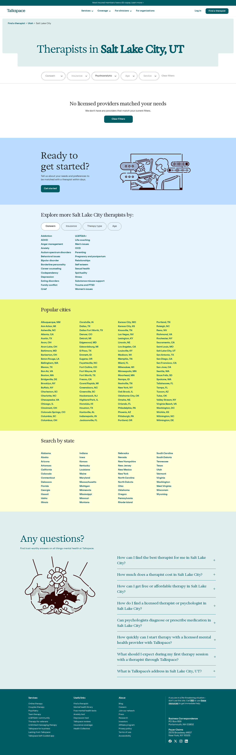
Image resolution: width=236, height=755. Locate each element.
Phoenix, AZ (124, 412)
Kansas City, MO (127, 322)
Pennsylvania (125, 498)
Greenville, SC (87, 392)
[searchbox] (53, 76)
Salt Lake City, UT (166, 351)
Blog (121, 704)
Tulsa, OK (162, 396)
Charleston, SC (49, 392)
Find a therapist (217, 11)
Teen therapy (34, 714)
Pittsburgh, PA (126, 416)
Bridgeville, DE (49, 379)
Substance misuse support (89, 281)
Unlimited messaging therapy (42, 725)
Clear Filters (118, 119)
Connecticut (48, 478)
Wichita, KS (163, 412)
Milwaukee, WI (126, 367)
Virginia (161, 478)
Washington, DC (166, 408)
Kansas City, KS (126, 326)
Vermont (161, 474)
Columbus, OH (49, 420)
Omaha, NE (124, 400)
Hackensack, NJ (88, 396)
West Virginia (164, 486)
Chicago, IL (47, 404)
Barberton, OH (49, 355)
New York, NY (125, 388)
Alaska (44, 457)
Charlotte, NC (48, 396)
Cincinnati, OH (49, 408)
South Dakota (164, 457)
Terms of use (125, 732)
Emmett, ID (85, 355)
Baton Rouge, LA (50, 359)
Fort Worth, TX (87, 375)
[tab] (50, 226)
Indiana (83, 453)
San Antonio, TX (165, 355)
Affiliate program (127, 725)
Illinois (44, 502)
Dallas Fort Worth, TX (91, 330)
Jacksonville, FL (88, 420)
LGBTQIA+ (81, 236)
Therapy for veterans (38, 722)
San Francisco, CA (167, 363)
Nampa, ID (124, 379)
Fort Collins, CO (88, 367)
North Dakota (125, 482)
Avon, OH (46, 343)
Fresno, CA (85, 379)
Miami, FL (123, 363)
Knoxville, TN (125, 330)
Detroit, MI (85, 339)
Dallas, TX (84, 326)
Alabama (46, 453)
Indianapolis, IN (88, 416)
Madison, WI (125, 355)
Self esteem (81, 265)
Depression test (81, 718)
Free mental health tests (85, 711)
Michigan (84, 486)
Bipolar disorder (50, 261)
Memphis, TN (125, 359)
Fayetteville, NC (88, 363)
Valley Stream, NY (166, 400)
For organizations (145, 11)
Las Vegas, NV (126, 334)
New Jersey (124, 466)
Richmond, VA (164, 334)
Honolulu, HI (86, 404)
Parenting (80, 252)
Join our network (127, 711)
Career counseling (51, 269)
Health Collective (82, 729)
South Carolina (165, 453)
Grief (44, 289)
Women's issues (84, 289)
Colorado (46, 474)
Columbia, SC (48, 416)
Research (123, 718)
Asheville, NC (48, 330)
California (46, 470)
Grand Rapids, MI (89, 384)
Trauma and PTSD (85, 285)
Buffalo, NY (47, 388)
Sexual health (82, 269)
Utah (30, 23)
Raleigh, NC (163, 326)
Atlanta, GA (47, 334)
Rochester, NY (164, 339)
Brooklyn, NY (48, 384)
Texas (160, 466)
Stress (78, 277)
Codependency (49, 273)
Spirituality (81, 273)
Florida (45, 486)
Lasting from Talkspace (39, 732)
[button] (87, 11)
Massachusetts (87, 482)
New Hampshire (127, 462)
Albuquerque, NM (50, 322)
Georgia (45, 490)
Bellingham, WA (49, 363)
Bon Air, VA (47, 371)
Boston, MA (47, 375)
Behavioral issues (50, 257)
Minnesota (85, 490)
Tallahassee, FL (165, 384)
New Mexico (125, 470)
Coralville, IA (86, 322)
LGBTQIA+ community (39, 718)
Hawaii (45, 494)
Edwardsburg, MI (88, 347)
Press (121, 714)
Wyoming (162, 494)
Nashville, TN (125, 384)
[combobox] (53, 76)
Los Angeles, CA (127, 347)
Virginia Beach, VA (167, 404)
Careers (122, 707)
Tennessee (162, 462)
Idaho (44, 498)
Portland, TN (163, 322)
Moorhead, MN (126, 375)
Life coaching (82, 240)
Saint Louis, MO (165, 347)
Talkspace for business (39, 729)
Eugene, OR (85, 359)
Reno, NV (162, 330)
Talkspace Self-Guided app (41, 736)
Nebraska (123, 453)
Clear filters (167, 76)
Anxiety (45, 248)
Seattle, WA (163, 371)
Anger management (52, 244)
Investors (123, 722)
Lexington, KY (125, 339)
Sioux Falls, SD (164, 375)
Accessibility (125, 736)
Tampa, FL (162, 388)
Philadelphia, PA (127, 408)
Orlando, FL (124, 404)
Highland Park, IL (88, 400)
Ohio (120, 486)
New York (123, 474)
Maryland (84, 478)
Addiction (46, 236)
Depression (47, 277)
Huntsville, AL (87, 412)
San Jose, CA (164, 367)
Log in (198, 11)
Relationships (82, 261)
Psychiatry (33, 711)
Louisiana (84, 470)
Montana (84, 502)
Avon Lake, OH (49, 347)
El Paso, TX (85, 351)
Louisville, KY (125, 351)
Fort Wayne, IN (87, 371)
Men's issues (82, 244)
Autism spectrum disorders (56, 252)
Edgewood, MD (88, 343)
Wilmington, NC (165, 416)
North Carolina (126, 478)
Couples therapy (36, 707)
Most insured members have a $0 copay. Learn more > (118, 3)
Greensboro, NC (88, 388)
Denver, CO (85, 334)
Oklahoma (124, 490)
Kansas (83, 462)
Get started (50, 189)
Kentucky (84, 466)
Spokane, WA (164, 379)
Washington (163, 482)
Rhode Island (125, 502)
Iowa (82, 457)
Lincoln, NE (124, 343)
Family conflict (49, 285)
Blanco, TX (47, 367)
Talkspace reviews (82, 722)
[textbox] (77, 76)
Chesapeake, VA (50, 400)
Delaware (46, 482)
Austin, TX (46, 339)
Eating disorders (50, 281)
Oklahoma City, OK (128, 396)
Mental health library (83, 707)
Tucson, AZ (163, 392)
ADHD (44, 240)
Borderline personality (53, 265)
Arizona (45, 462)
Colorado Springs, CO (53, 412)
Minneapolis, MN (127, 371)
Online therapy (35, 704)
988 (192, 701)
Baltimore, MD (49, 351)
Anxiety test (79, 714)
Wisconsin (162, 490)
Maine (82, 474)
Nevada (122, 457)
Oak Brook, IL (125, 392)
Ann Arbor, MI (48, 326)
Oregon (122, 494)
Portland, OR (125, 420)
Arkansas (46, 466)
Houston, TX (86, 408)
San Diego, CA (164, 359)
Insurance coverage (83, 725)
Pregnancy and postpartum (90, 257)
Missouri (84, 498)
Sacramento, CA (166, 343)
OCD (78, 248)
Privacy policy (125, 729)
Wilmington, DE (165, 420)
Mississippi (85, 494)
